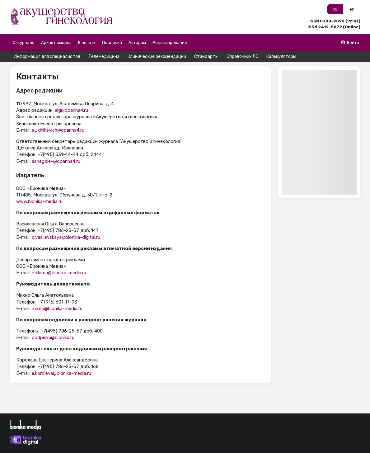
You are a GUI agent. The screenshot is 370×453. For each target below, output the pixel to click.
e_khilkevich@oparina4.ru (58, 130)
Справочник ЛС (242, 56)
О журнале (24, 42)
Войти (350, 42)
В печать (87, 42)
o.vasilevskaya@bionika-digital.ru (66, 237)
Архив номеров (56, 42)
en (351, 9)
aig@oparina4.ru (71, 110)
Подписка (112, 42)
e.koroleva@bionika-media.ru (61, 373)
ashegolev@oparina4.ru (56, 161)
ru (335, 9)
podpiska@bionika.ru (53, 337)
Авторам (137, 42)
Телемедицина (103, 56)
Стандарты (206, 56)
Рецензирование (169, 42)
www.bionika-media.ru (39, 201)
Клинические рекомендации (157, 56)
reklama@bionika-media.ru (59, 273)
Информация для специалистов (47, 56)
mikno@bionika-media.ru (57, 308)
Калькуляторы (281, 56)
